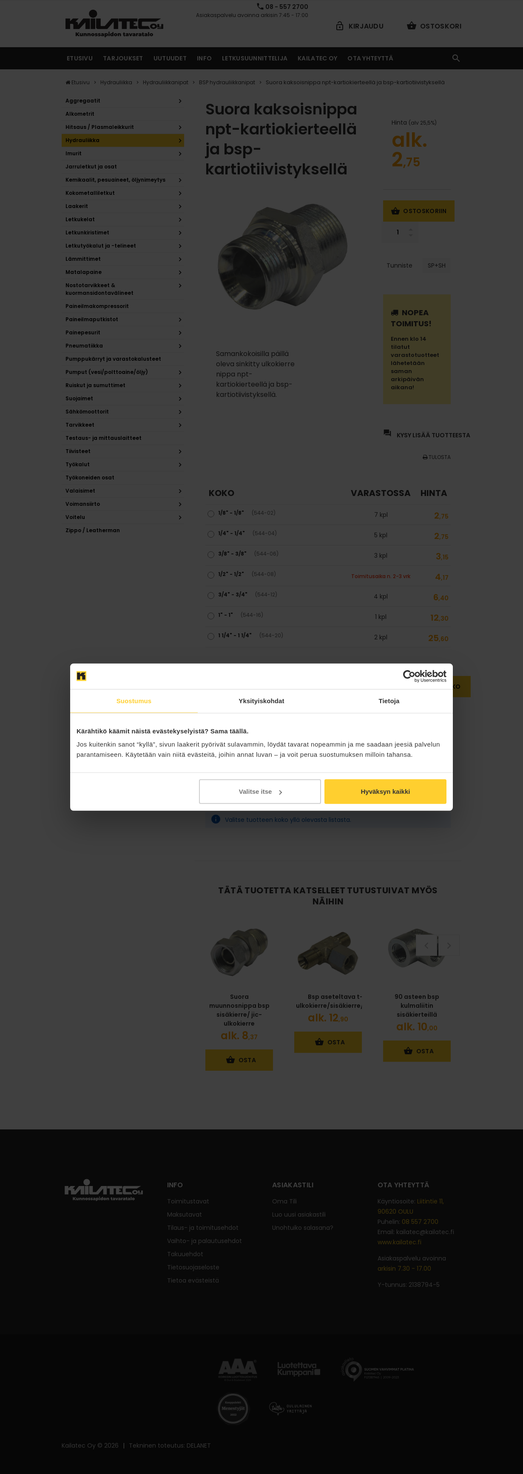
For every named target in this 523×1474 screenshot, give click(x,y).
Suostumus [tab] (134, 700)
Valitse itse (260, 791)
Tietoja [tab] (389, 700)
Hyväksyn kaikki (385, 791)
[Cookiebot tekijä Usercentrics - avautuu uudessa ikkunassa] (409, 676)
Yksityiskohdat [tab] (261, 700)
